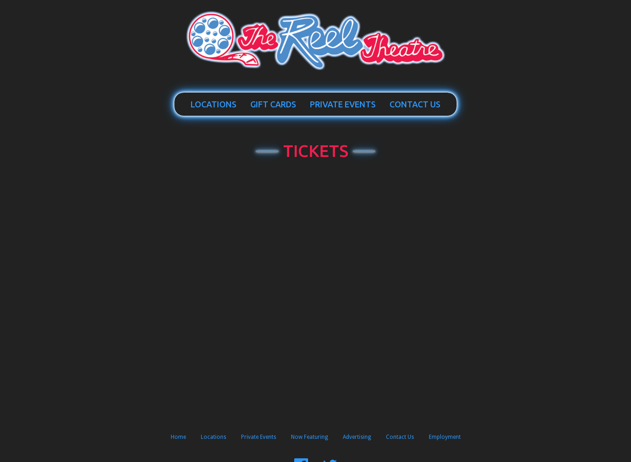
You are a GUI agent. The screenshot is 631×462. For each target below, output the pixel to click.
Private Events (343, 104)
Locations (213, 104)
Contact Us (415, 104)
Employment (445, 437)
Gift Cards (273, 104)
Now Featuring (309, 437)
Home (178, 437)
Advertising (357, 437)
